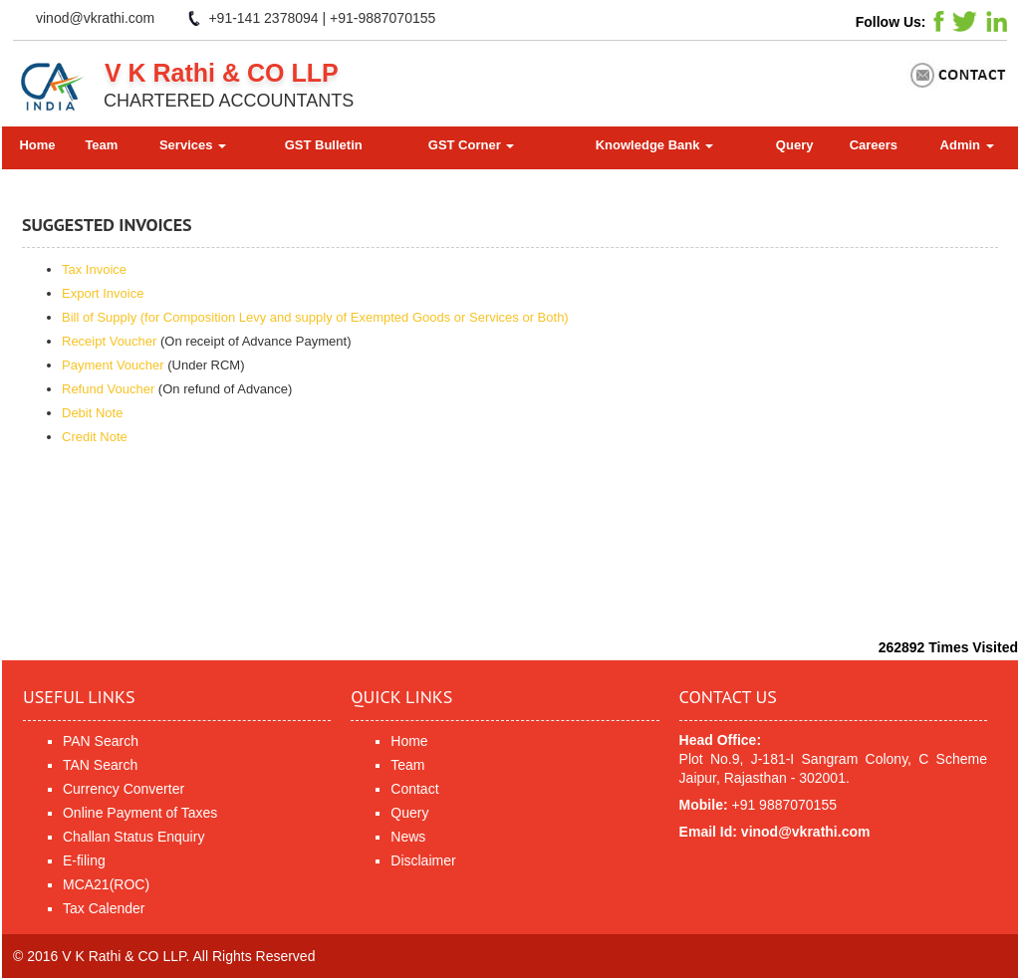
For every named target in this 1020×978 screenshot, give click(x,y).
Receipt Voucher (109, 341)
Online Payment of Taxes (140, 813)
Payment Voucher (113, 365)
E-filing (84, 860)
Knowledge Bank (654, 144)
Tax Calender (104, 908)
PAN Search (100, 741)
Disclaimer (422, 860)
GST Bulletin (324, 144)
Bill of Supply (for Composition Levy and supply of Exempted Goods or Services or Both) (315, 317)
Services (192, 144)
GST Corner (471, 144)
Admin (967, 144)
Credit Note (95, 436)
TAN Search (100, 765)
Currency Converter (123, 789)
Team (101, 144)
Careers (873, 144)
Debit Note (92, 412)
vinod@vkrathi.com (95, 18)
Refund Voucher (108, 388)
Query (795, 144)
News (407, 837)
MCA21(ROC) (106, 884)
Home (37, 144)
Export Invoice (102, 293)
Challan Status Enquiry (133, 837)
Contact (414, 789)
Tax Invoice (94, 269)
